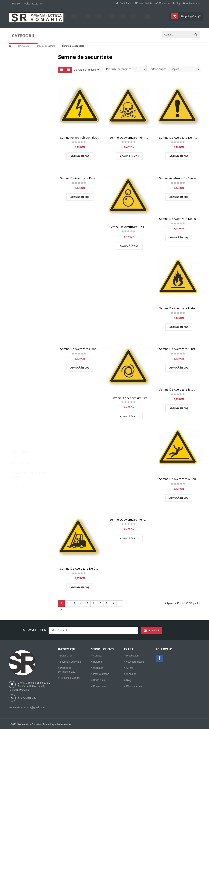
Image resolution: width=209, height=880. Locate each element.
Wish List (98, 670)
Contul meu (99, 688)
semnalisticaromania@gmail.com (26, 709)
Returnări (98, 663)
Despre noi (66, 657)
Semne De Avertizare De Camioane (83, 569)
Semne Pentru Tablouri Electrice (81, 138)
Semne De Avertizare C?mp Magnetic (84, 349)
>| (62, 610)
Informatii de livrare (70, 663)
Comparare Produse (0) (87, 70)
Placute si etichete (46, 46)
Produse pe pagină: (118, 69)
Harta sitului (99, 682)
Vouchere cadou (135, 663)
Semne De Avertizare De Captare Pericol (136, 227)
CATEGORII (24, 46)
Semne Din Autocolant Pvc (129, 398)
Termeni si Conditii (70, 680)
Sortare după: (157, 69)
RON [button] (16, 3)
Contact (97, 657)
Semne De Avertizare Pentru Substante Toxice (140, 138)
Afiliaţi (129, 670)
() (190, 16)
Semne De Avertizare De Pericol (180, 138)
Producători (132, 657)
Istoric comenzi (101, 676)
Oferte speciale (134, 688)
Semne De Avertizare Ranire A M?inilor (85, 178)
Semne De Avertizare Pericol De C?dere (136, 520)
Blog (128, 682)
